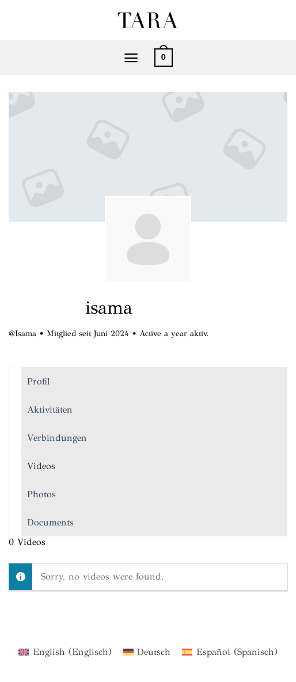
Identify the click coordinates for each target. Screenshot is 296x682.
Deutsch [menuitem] (153, 651)
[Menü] (131, 58)
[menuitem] (65, 652)
